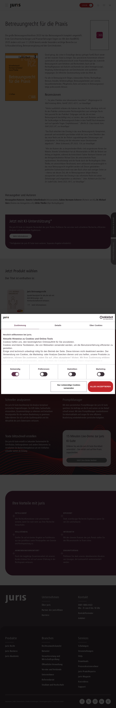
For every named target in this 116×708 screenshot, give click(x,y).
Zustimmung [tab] (20, 325)
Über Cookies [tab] (96, 325)
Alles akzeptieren (100, 387)
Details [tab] (58, 325)
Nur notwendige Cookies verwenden (68, 386)
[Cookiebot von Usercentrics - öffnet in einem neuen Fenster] (101, 318)
